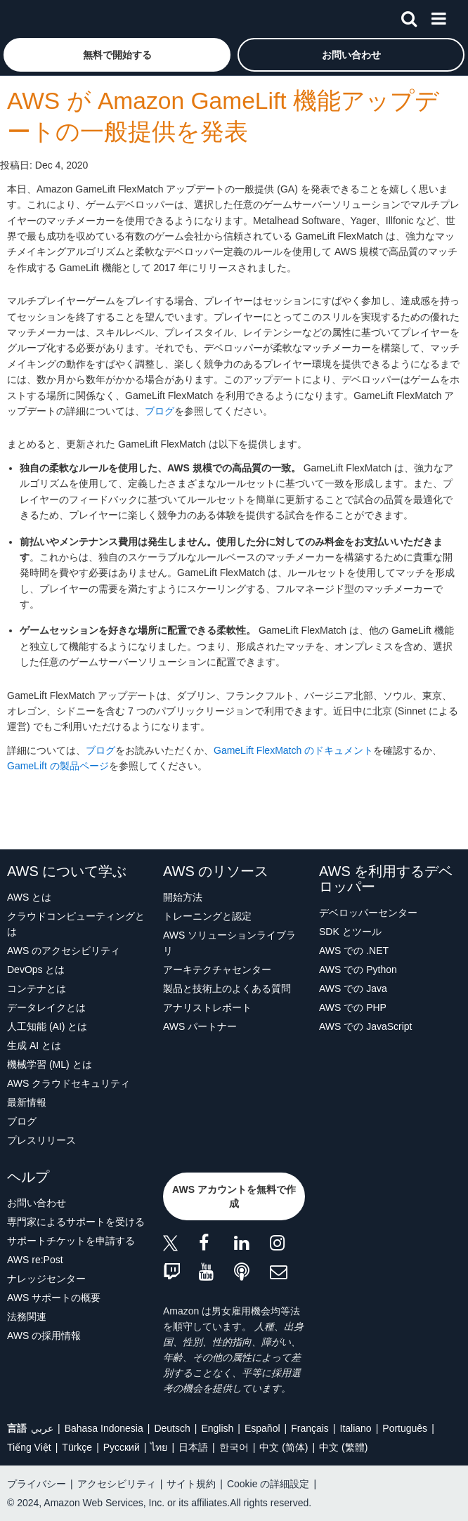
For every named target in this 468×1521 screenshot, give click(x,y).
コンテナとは (36, 988)
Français (310, 1428)
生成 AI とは (34, 1045)
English (217, 1428)
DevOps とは (36, 969)
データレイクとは (46, 1007)
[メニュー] (438, 16)
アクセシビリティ (116, 1483)
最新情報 (26, 1102)
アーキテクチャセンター (217, 969)
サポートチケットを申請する (71, 1240)
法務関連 (26, 1316)
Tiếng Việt (29, 1447)
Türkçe (77, 1447)
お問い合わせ (36, 1202)
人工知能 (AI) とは (47, 1026)
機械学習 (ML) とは (49, 1064)
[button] (117, 55)
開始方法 (182, 897)
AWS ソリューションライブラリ (229, 942)
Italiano (356, 1428)
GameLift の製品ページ (58, 765)
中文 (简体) (283, 1447)
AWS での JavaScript (365, 1026)
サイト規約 (191, 1483)
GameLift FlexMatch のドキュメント (293, 750)
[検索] (409, 16)
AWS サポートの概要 (53, 1297)
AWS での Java (353, 988)
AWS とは (29, 897)
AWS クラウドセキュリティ (68, 1083)
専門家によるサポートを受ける (76, 1221)
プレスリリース (41, 1140)
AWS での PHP (352, 1007)
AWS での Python (358, 969)
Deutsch (172, 1428)
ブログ (159, 411)
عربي (42, 1428)
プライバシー (36, 1483)
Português (404, 1428)
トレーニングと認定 (207, 916)
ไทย (158, 1447)
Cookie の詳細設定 (268, 1483)
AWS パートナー (200, 1026)
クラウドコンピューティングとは (76, 923)
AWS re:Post (35, 1259)
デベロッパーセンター (368, 912)
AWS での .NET (354, 950)
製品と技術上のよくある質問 (227, 988)
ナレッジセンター (46, 1278)
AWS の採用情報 (44, 1335)
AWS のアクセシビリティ (63, 950)
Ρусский (121, 1447)
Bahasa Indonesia (104, 1428)
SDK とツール (350, 931)
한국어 (234, 1447)
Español (262, 1428)
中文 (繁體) (343, 1447)
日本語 (193, 1447)
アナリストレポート (207, 1007)
